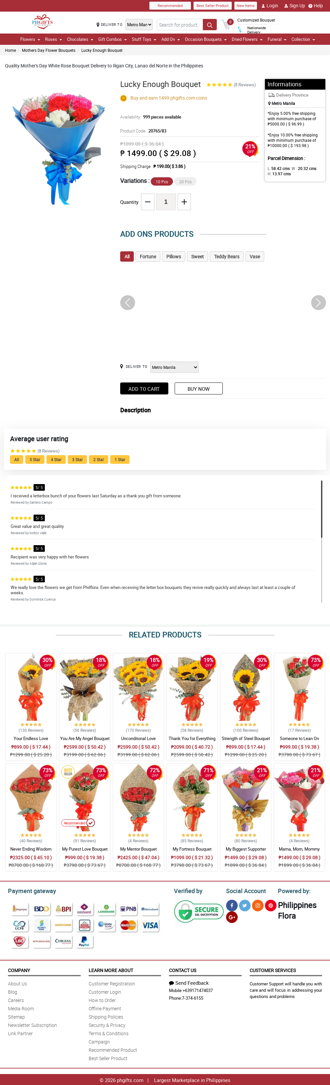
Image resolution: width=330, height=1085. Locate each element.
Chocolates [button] (80, 39)
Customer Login (105, 991)
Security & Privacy (107, 1024)
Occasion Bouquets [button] (206, 39)
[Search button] (210, 24)
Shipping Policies (106, 1016)
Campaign (99, 1041)
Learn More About (111, 969)
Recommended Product (113, 1049)
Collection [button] (303, 39)
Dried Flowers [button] (247, 39)
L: (278, 168)
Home (10, 50)
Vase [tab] (255, 256)
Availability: (149, 117)
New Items (246, 5)
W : (300, 168)
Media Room (21, 1007)
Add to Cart (144, 388)
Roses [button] (53, 39)
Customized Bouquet (256, 20)
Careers (16, 999)
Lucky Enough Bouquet (102, 50)
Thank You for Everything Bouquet (192, 741)
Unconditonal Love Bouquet (138, 741)
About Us (17, 982)
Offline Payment (105, 1007)
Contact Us (182, 969)
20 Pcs (185, 181)
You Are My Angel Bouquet (85, 738)
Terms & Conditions (108, 1032)
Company (19, 969)
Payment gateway (29, 890)
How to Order (102, 999)
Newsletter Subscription (32, 1024)
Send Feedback (189, 981)
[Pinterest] (271, 904)
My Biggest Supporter (246, 849)
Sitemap (16, 1016)
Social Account (244, 890)
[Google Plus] (232, 916)
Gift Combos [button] (112, 39)
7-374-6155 (192, 997)
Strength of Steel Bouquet (246, 738)
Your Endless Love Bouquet (31, 741)
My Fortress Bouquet (192, 849)
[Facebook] (232, 904)
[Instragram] (258, 904)
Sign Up (294, 5)
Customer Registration (112, 982)
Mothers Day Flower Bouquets (48, 50)
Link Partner (20, 1032)
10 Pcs (162, 181)
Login (269, 5)
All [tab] (126, 256)
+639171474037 (198, 989)
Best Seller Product (213, 5)
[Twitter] (245, 904)
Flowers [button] (30, 39)
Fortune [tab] (148, 256)
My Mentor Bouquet (138, 849)
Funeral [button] (277, 39)
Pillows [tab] (173, 256)
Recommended (170, 5)
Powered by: (293, 890)
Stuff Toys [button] (144, 39)
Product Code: (142, 131)
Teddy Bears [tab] (226, 256)
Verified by (187, 890)
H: (278, 173)
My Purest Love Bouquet (85, 849)
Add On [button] (170, 39)
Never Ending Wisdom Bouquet (30, 852)
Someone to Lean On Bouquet (299, 741)
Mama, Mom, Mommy (299, 849)
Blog (12, 991)
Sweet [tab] (197, 256)
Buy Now (198, 388)
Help (315, 5)
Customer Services (273, 969)
